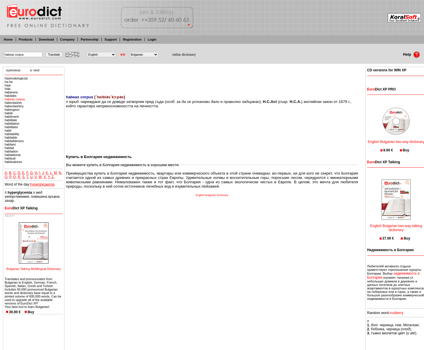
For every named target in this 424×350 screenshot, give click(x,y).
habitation (11, 151)
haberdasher (13, 102)
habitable (11, 137)
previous (14, 70)
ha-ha (8, 82)
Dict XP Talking (21, 208)
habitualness (13, 162)
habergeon (12, 109)
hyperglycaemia (42, 184)
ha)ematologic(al (16, 78)
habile (9, 113)
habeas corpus (15, 99)
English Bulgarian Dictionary (212, 195)
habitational (13, 155)
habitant (10, 144)
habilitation (12, 123)
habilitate (11, 120)
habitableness (14, 141)
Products (26, 39)
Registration (132, 39)
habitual (10, 158)
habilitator (11, 127)
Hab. (8, 88)
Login (152, 39)
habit (8, 130)
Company (67, 39)
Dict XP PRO (381, 89)
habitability (12, 134)
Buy (31, 312)
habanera (11, 92)
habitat (9, 148)
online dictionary (184, 54)
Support (111, 39)
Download (46, 39)
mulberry (396, 313)
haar (8, 85)
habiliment (12, 116)
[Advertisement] (212, 77)
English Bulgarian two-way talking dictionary (396, 224)
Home (8, 39)
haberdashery (14, 106)
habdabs (11, 95)
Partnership (89, 39)
